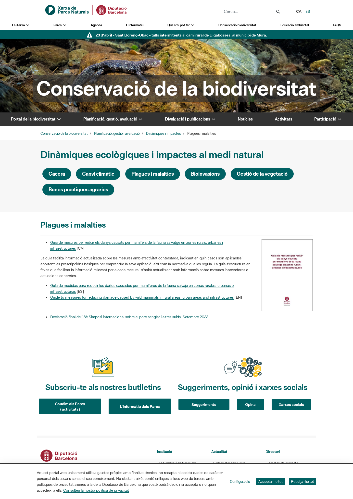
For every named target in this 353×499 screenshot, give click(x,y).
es (307, 11)
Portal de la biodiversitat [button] (36, 119)
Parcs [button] (59, 25)
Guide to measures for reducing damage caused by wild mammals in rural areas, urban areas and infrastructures (142, 297)
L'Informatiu (134, 25)
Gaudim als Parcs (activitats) (70, 406)
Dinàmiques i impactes (163, 133)
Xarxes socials (291, 404)
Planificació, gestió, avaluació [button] (113, 119)
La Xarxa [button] (20, 25)
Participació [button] (328, 119)
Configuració (240, 481)
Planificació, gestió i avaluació (117, 133)
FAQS (337, 25)
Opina (250, 404)
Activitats (283, 119)
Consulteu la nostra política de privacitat (96, 490)
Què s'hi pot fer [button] (180, 25)
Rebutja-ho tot (302, 481)
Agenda (96, 25)
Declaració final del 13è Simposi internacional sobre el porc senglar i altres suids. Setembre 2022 (129, 316)
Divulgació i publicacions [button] (190, 119)
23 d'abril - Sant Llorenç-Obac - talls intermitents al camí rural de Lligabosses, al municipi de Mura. (181, 35)
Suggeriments (203, 404)
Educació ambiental (294, 25)
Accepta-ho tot (270, 481)
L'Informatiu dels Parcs (140, 406)
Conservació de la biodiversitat (64, 133)
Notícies (245, 119)
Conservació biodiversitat (237, 25)
